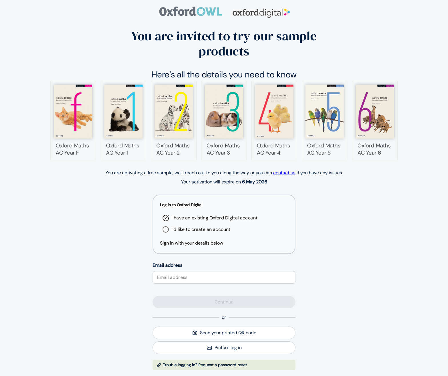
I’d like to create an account (200, 229)
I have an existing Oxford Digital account (214, 218)
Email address (167, 265)
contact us (284, 173)
